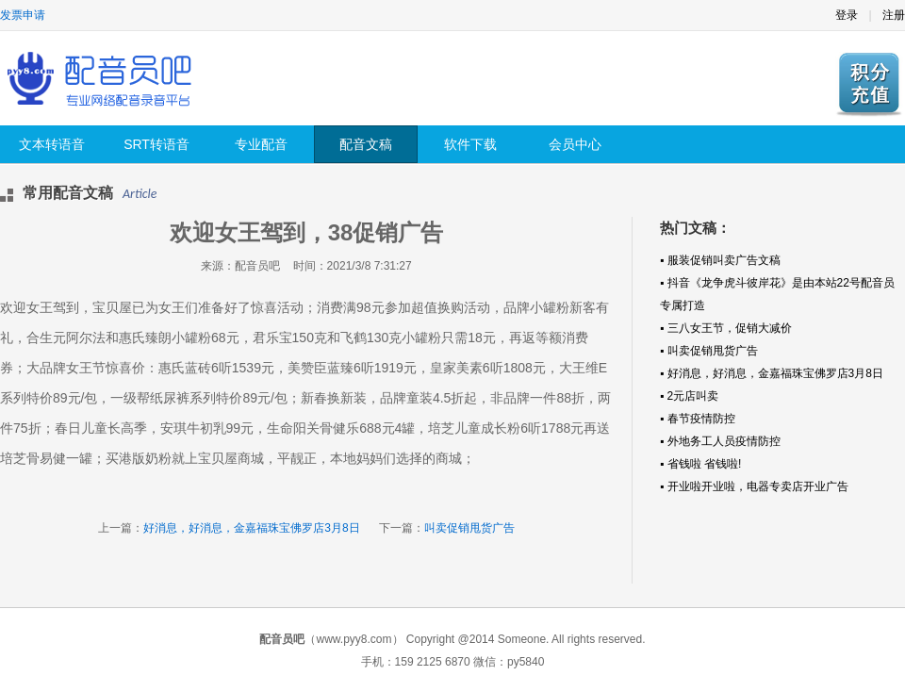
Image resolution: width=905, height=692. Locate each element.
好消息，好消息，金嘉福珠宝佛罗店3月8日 (251, 528)
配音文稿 (365, 144)
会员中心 (575, 144)
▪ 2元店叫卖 (689, 396)
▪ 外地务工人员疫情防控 (720, 441)
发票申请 (22, 15)
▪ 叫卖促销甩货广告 (709, 350)
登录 (846, 15)
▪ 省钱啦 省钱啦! (700, 463)
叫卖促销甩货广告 (469, 528)
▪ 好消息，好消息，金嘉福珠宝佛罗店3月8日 (771, 373)
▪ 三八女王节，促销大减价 (726, 328)
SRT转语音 (156, 144)
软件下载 (470, 144)
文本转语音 (52, 144)
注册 (893, 15)
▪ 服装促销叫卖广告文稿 (720, 260)
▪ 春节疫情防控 (697, 418)
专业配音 (261, 144)
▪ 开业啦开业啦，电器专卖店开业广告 (754, 486)
